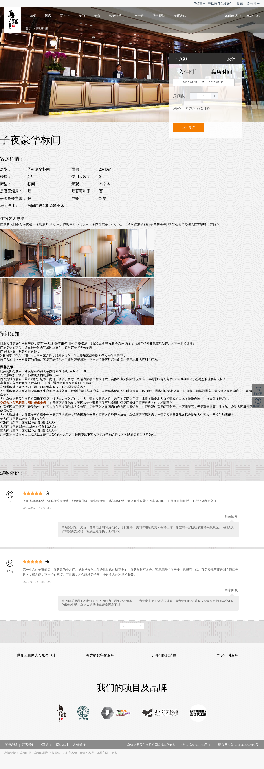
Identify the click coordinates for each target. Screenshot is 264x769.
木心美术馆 (70, 752)
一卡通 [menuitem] (139, 15)
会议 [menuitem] (82, 15)
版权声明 (11, 745)
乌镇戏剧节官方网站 (47, 752)
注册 (256, 3)
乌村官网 (102, 752)
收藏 (240, 3)
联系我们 (28, 745)
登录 (250, 3)
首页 (29, 28)
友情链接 (79, 745)
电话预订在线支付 (220, 3)
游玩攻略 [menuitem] (180, 15)
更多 (114, 752)
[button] (193, 96)
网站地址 (62, 745)
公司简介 (45, 745)
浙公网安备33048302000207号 (238, 745)
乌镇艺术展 (87, 752)
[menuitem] (65, 15)
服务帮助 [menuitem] (159, 15)
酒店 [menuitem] (48, 15)
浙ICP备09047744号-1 (196, 745)
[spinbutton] (204, 95)
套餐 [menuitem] (33, 15)
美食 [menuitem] (97, 15)
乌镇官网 (199, 3)
